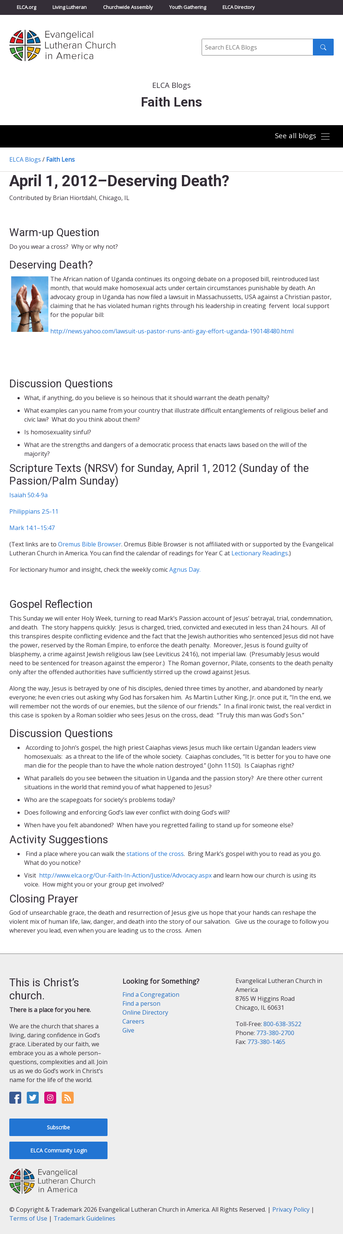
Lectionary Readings (259, 553)
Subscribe (58, 1127)
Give (128, 1030)
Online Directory (145, 1012)
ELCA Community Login (58, 1150)
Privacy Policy (291, 1209)
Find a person (141, 1003)
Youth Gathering (187, 7)
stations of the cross (155, 854)
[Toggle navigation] (302, 136)
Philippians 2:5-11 (33, 511)
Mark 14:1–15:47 (32, 528)
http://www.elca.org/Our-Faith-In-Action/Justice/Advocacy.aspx (125, 875)
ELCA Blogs (25, 159)
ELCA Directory (238, 7)
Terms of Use (28, 1218)
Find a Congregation (150, 994)
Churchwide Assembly (128, 7)
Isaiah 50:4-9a (28, 495)
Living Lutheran (69, 7)
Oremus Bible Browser (89, 544)
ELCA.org (26, 7)
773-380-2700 (275, 1033)
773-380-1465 (266, 1042)
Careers (133, 1021)
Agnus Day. (185, 569)
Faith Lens (60, 159)
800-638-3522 (282, 1024)
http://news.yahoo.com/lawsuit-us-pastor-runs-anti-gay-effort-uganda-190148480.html (172, 331)
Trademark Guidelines (84, 1218)
